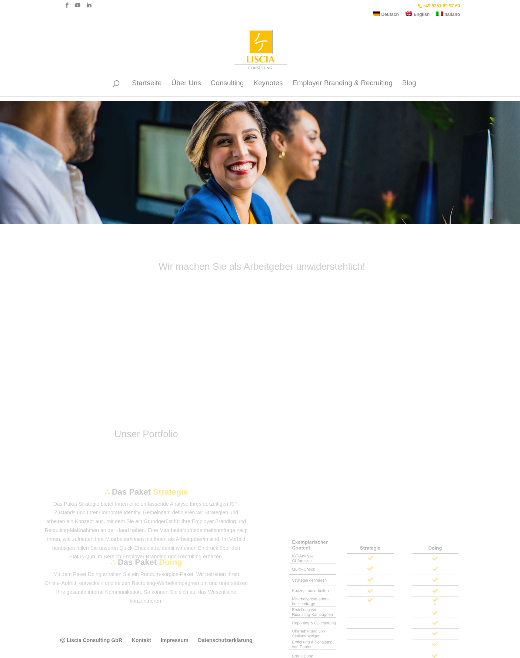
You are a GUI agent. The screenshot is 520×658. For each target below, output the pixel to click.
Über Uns (186, 83)
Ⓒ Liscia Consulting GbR (91, 640)
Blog (409, 83)
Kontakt (141, 640)
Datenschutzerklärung (225, 640)
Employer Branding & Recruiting (342, 83)
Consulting (227, 83)
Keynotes (268, 83)
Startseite (146, 83)
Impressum (175, 640)
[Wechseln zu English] (418, 15)
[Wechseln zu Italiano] (448, 15)
